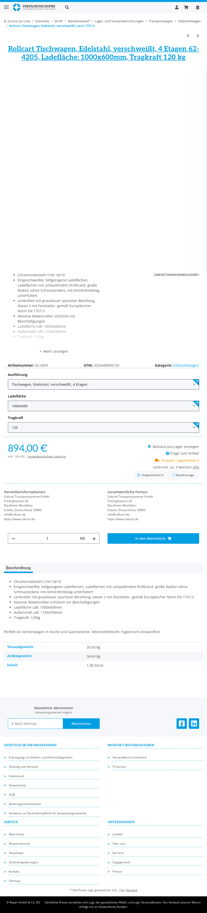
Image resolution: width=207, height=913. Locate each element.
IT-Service (119, 767)
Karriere (118, 853)
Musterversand (19, 843)
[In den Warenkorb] (153, 538)
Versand (131, 890)
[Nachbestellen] (197, 7)
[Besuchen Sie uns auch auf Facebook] (182, 723)
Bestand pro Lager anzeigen (173, 446)
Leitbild (117, 834)
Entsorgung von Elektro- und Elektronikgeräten (40, 757)
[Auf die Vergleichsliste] (150, 475)
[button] (116, 7)
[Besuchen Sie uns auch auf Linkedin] (194, 723)
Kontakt (14, 871)
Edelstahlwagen (186, 365)
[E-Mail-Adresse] (35, 723)
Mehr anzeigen (53, 351)
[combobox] (103, 384)
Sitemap (14, 881)
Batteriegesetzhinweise (25, 804)
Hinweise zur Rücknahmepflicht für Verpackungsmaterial (47, 813)
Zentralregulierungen (23, 862)
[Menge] (47, 538)
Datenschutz (17, 785)
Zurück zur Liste (18, 21)
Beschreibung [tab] (18, 568)
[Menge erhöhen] (94, 538)
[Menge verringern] (13, 538)
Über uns (118, 843)
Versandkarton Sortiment (129, 757)
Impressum (16, 776)
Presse (117, 871)
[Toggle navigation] (6, 5)
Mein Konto (16, 834)
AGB (12, 795)
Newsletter (16, 853)
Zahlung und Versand (23, 767)
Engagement (121, 862)
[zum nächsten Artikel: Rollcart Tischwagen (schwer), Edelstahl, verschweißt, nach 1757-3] (198, 35)
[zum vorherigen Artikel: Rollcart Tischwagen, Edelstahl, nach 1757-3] (188, 35)
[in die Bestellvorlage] (183, 475)
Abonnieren (81, 723)
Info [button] (196, 467)
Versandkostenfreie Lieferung (47, 456)
